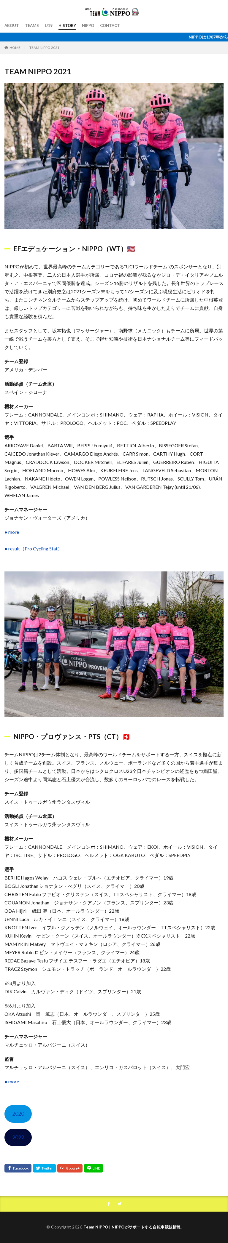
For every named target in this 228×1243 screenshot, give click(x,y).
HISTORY (69, 25)
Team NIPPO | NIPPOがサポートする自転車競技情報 (132, 1227)
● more (11, 532)
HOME (15, 47)
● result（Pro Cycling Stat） (33, 548)
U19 (50, 25)
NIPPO (90, 25)
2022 (18, 1137)
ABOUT (12, 25)
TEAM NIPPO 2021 (44, 47)
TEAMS (33, 25)
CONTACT (114, 25)
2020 (18, 1113)
